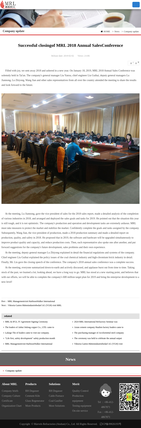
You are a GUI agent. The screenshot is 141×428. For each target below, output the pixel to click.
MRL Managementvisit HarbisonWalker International (31, 301)
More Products (33, 405)
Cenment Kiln (32, 395)
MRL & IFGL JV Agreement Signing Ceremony (26, 321)
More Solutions (57, 405)
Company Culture (11, 395)
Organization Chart (11, 405)
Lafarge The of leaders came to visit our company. (27, 332)
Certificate (7, 400)
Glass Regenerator (34, 400)
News (116, 31)
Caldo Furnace (56, 395)
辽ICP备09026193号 (111, 424)
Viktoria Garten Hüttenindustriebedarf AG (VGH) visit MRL (35, 305)
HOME (107, 31)
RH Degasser (32, 391)
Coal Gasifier (56, 400)
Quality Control (80, 391)
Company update (131, 31)
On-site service (80, 410)
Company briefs (10, 391)
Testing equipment (81, 405)
